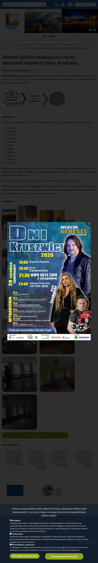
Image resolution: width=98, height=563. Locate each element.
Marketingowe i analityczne (23, 546)
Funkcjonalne (17, 535)
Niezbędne (16, 521)
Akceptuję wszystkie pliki (64, 557)
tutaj (29, 513)
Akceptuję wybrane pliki (24, 557)
